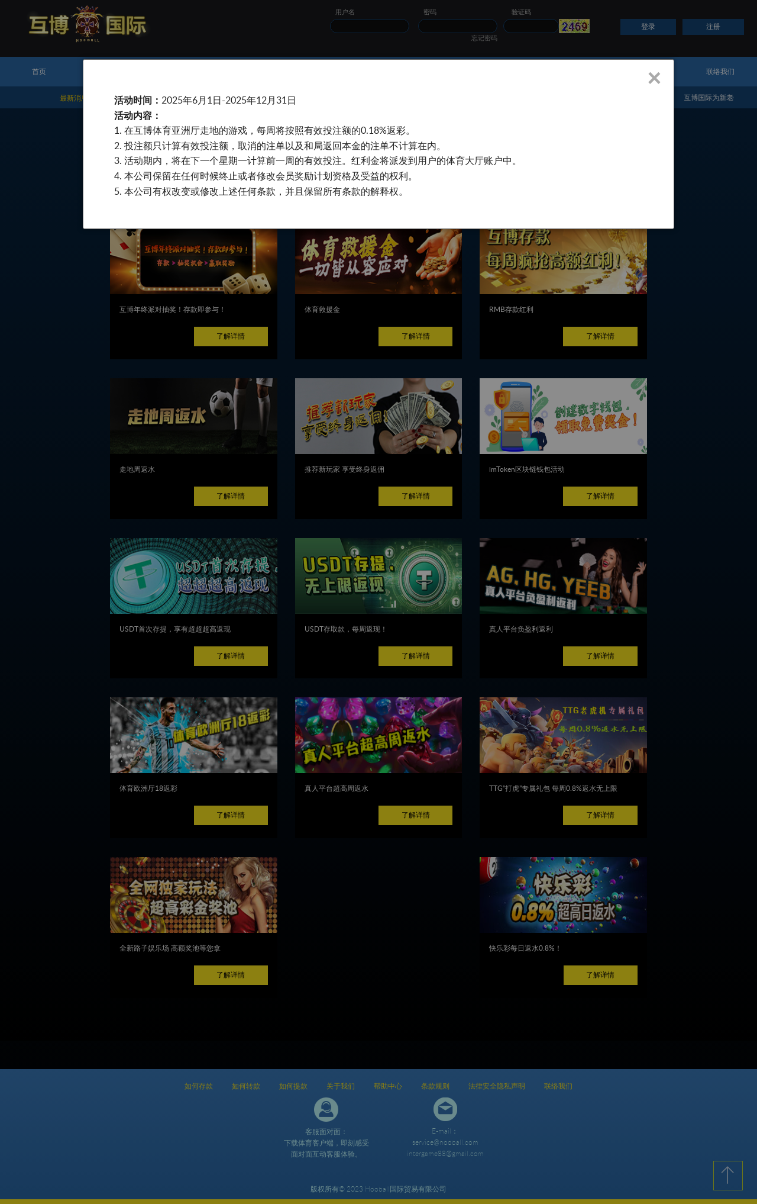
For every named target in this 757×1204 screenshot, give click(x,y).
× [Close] (654, 77)
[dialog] (378, 144)
